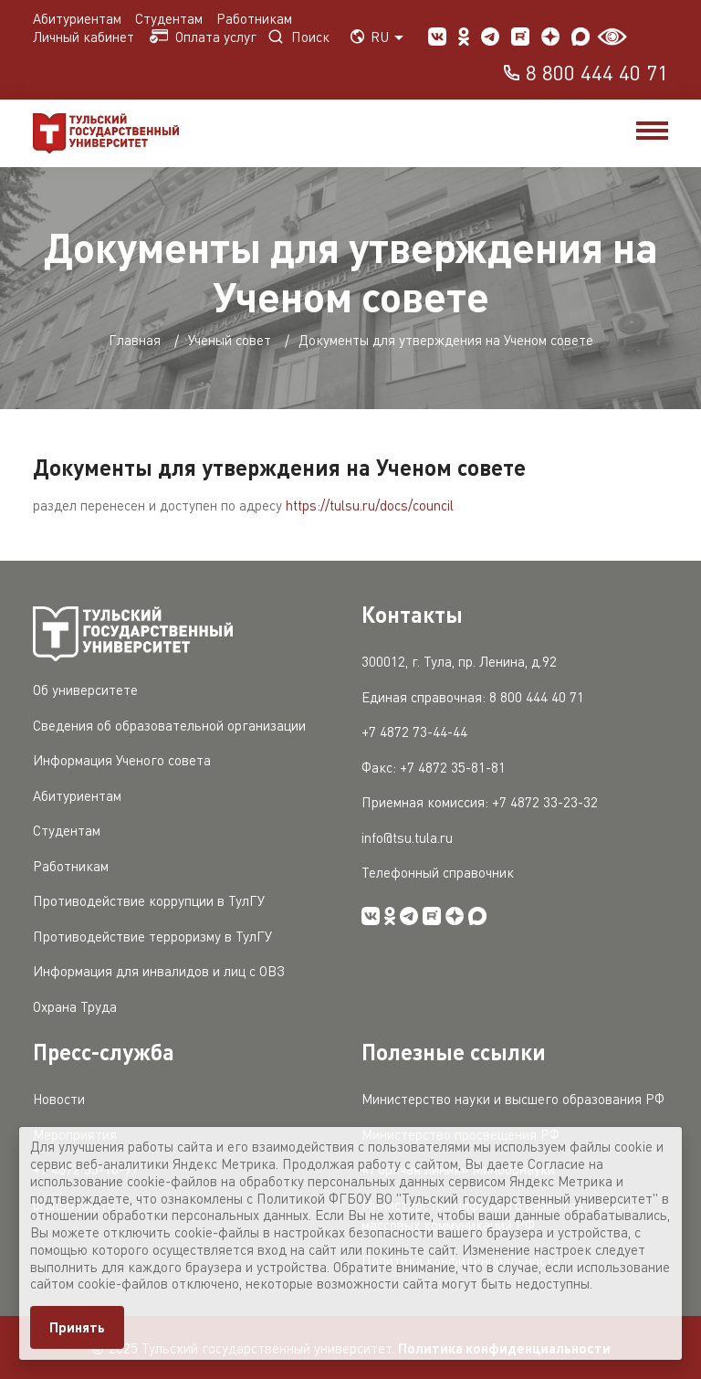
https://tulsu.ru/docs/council (370, 505)
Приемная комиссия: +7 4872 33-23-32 (479, 802)
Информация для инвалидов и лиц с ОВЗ (159, 971)
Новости (59, 1098)
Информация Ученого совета (122, 760)
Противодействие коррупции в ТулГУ (149, 900)
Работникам (254, 18)
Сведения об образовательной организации (169, 725)
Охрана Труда (75, 1006)
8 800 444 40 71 (584, 73)
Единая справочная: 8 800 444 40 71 (472, 697)
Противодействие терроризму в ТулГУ (152, 936)
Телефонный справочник (437, 872)
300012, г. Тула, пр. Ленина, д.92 (459, 661)
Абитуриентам (77, 18)
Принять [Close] (77, 1327)
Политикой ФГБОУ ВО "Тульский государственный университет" (457, 1198)
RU (376, 36)
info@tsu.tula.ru (407, 837)
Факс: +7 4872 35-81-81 (433, 767)
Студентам (169, 18)
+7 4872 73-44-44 (414, 731)
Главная (135, 340)
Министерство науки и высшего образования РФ (512, 1098)
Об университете (85, 689)
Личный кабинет (85, 36)
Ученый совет (229, 340)
